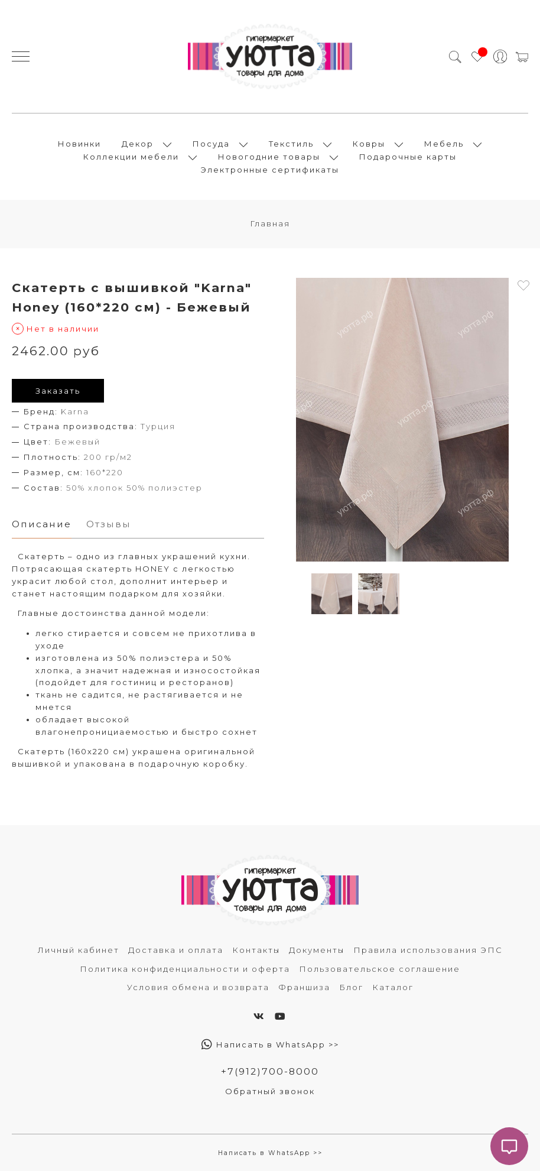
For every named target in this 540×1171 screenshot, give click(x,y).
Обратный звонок (270, 1091)
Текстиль (291, 143)
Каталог (393, 987)
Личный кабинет (78, 950)
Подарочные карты (408, 156)
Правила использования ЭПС (428, 950)
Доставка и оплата (175, 950)
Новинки (79, 143)
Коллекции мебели (131, 156)
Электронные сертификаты (270, 169)
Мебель (444, 143)
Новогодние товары (269, 156)
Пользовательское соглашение (379, 969)
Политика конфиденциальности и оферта (185, 969)
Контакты (256, 950)
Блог (351, 987)
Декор (138, 143)
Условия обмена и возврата (198, 987)
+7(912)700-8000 (270, 1071)
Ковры (369, 143)
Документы (316, 950)
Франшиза (304, 987)
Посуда (211, 143)
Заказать (57, 390)
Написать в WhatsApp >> (270, 1044)
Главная (270, 223)
